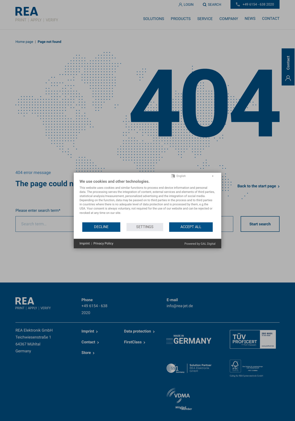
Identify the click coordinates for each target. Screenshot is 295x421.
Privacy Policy (103, 243)
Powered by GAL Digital (199, 244)
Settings (144, 227)
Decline (101, 227)
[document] (147, 200)
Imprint (85, 243)
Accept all (190, 227)
